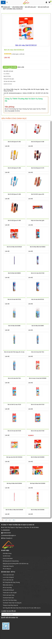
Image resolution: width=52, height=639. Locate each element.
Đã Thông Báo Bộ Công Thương (11, 582)
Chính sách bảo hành (8, 574)
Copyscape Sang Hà (8, 566)
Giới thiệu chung (7, 553)
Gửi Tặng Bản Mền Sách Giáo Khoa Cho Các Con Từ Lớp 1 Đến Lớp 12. (22, 608)
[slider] (7, 53)
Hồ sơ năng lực (7, 568)
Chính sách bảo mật (8, 580)
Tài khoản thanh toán (8, 597)
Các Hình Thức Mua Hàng (9, 600)
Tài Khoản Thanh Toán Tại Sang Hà (12, 602)
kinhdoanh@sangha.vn (15, 93)
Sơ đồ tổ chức (6, 556)
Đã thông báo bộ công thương (11, 561)
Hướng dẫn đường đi (8, 590)
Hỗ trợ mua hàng (7, 587)
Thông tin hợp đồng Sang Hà (10, 605)
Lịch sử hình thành (8, 558)
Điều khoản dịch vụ (8, 585)
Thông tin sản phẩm (10, 67)
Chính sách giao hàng (8, 595)
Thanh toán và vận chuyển (10, 592)
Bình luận (21, 67)
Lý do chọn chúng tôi (8, 577)
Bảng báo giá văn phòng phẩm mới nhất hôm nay (15, 563)
